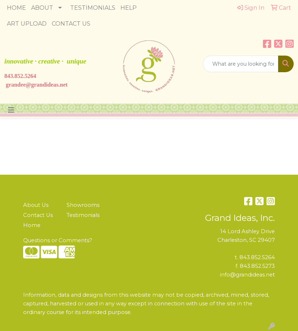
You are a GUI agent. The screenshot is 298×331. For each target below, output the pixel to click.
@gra (32, 85)
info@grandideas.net (247, 274)
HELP (128, 7)
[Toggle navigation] (11, 110)
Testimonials (83, 215)
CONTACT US (71, 23)
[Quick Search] (240, 64)
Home (32, 225)
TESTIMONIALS (92, 7)
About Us (35, 205)
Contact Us (38, 215)
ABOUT (42, 7)
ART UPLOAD (27, 23)
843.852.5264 (20, 76)
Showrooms (83, 205)
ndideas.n (51, 85)
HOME (16, 7)
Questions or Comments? (57, 240)
